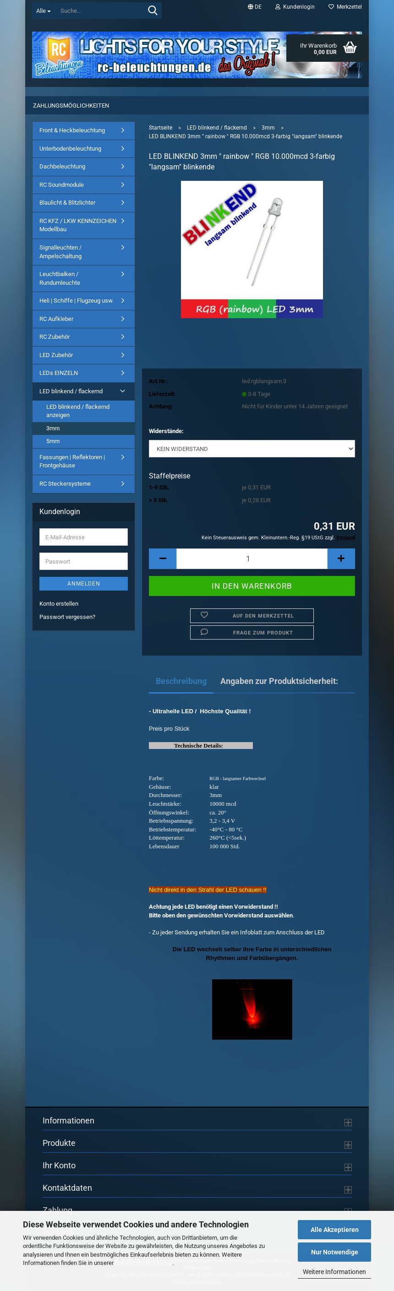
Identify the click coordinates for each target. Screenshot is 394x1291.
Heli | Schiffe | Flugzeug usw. (76, 300)
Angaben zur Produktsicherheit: (279, 681)
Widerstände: (166, 431)
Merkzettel (345, 7)
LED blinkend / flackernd (71, 391)
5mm (53, 441)
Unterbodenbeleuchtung (70, 148)
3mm (53, 428)
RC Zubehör (54, 336)
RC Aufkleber (56, 318)
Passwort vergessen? (67, 616)
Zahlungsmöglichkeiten (71, 105)
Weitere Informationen (334, 1271)
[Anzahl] (252, 558)
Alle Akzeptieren (335, 1229)
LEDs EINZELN (58, 372)
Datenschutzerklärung (143, 1262)
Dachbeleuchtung (62, 166)
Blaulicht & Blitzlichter (67, 202)
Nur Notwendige (334, 1252)
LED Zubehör (56, 355)
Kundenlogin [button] (295, 7)
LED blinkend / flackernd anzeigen (77, 411)
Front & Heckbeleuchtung (72, 130)
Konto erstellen (58, 603)
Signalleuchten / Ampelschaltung (60, 252)
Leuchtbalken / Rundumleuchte (59, 278)
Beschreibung (181, 681)
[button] (254, 7)
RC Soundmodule (61, 184)
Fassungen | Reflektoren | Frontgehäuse (72, 461)
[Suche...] (43, 10)
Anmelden (83, 583)
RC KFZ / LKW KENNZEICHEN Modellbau (77, 225)
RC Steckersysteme (65, 483)
